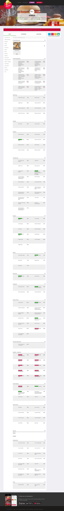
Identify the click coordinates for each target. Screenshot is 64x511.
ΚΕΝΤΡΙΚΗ (19, 2)
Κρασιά (5, 67)
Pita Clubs (6, 53)
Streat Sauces (6, 65)
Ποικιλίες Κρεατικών (7, 59)
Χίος (7, 27)
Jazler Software (22, 509)
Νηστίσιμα (6, 41)
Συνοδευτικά (6, 47)
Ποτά (5, 71)
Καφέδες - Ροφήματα (7, 61)
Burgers (5, 49)
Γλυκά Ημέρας (6, 63)
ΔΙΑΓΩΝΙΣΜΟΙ (25, 2)
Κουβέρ (5, 43)
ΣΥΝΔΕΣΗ (39, 2)
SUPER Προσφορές (7, 39)
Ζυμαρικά (5, 55)
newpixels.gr (31, 509)
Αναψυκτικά (6, 69)
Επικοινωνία (41, 509)
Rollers (5, 51)
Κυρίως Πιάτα (6, 57)
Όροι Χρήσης (36, 509)
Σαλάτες (5, 45)
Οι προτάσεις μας (7, 37)
